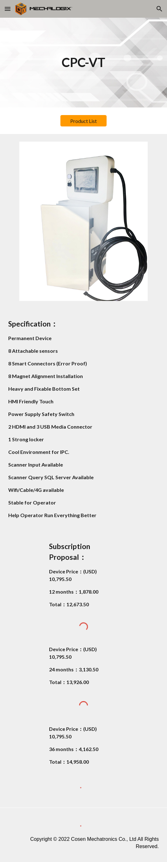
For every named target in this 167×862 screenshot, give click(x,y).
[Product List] (84, 121)
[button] (7, 8)
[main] (83, 62)
